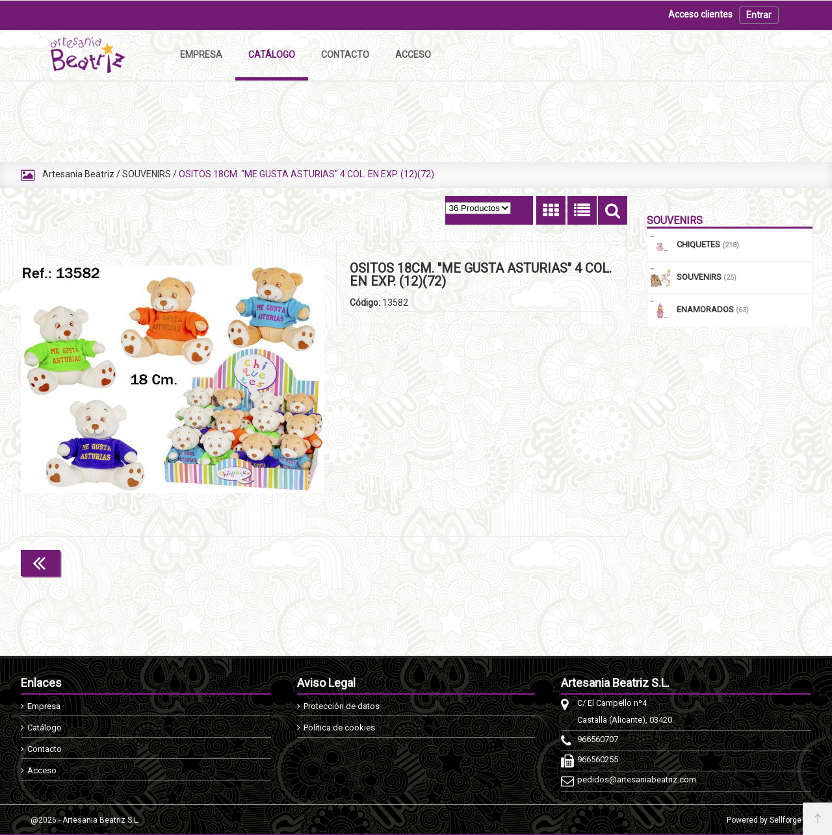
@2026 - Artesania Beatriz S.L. (85, 820)
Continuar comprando (569, 561)
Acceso (42, 770)
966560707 (597, 739)
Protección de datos (342, 706)
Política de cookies (339, 727)
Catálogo (44, 727)
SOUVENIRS (146, 174)
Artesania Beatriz (78, 174)
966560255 (597, 759)
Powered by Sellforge (764, 820)
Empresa (43, 706)
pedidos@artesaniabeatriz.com (636, 779)
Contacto (44, 749)
